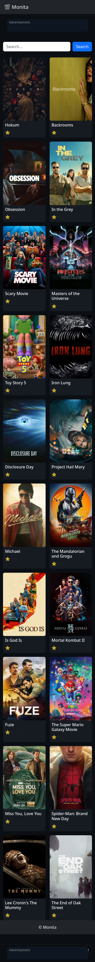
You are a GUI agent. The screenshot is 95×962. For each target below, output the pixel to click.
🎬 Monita (16, 7)
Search (82, 46)
